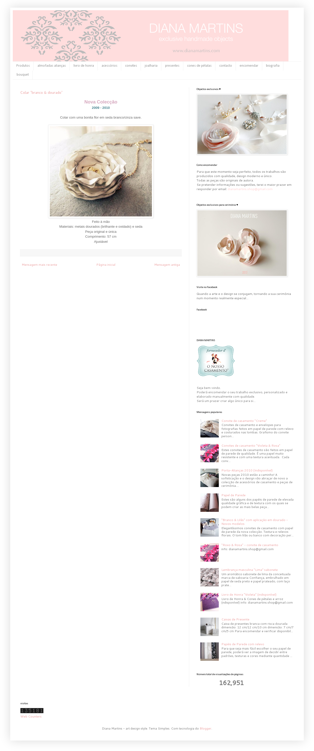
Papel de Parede (233, 495)
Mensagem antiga (167, 264)
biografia (273, 66)
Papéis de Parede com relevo (242, 644)
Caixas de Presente (235, 619)
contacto (225, 66)
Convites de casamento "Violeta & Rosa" (250, 445)
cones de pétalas (199, 66)
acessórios (109, 66)
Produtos (23, 66)
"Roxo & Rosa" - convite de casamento (249, 545)
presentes (172, 66)
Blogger (205, 728)
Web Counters (31, 716)
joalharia (151, 66)
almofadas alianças (52, 66)
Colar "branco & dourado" (41, 92)
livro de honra (84, 66)
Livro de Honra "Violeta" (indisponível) (248, 594)
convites (131, 66)
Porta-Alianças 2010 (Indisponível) (247, 470)
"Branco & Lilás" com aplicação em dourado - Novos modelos (254, 522)
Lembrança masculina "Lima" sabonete (249, 570)
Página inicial (105, 264)
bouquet (23, 75)
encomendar (249, 66)
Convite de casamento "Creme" (244, 421)
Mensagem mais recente (39, 264)
